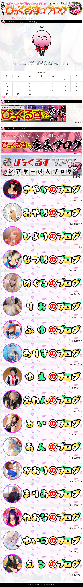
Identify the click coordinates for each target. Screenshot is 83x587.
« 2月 (3, 97)
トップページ (5, 18)
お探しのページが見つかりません (21, 18)
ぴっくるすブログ (37, 584)
